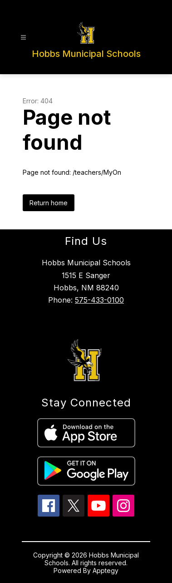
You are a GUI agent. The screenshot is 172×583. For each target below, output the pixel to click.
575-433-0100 (99, 299)
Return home (48, 203)
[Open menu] (23, 37)
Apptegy (105, 570)
